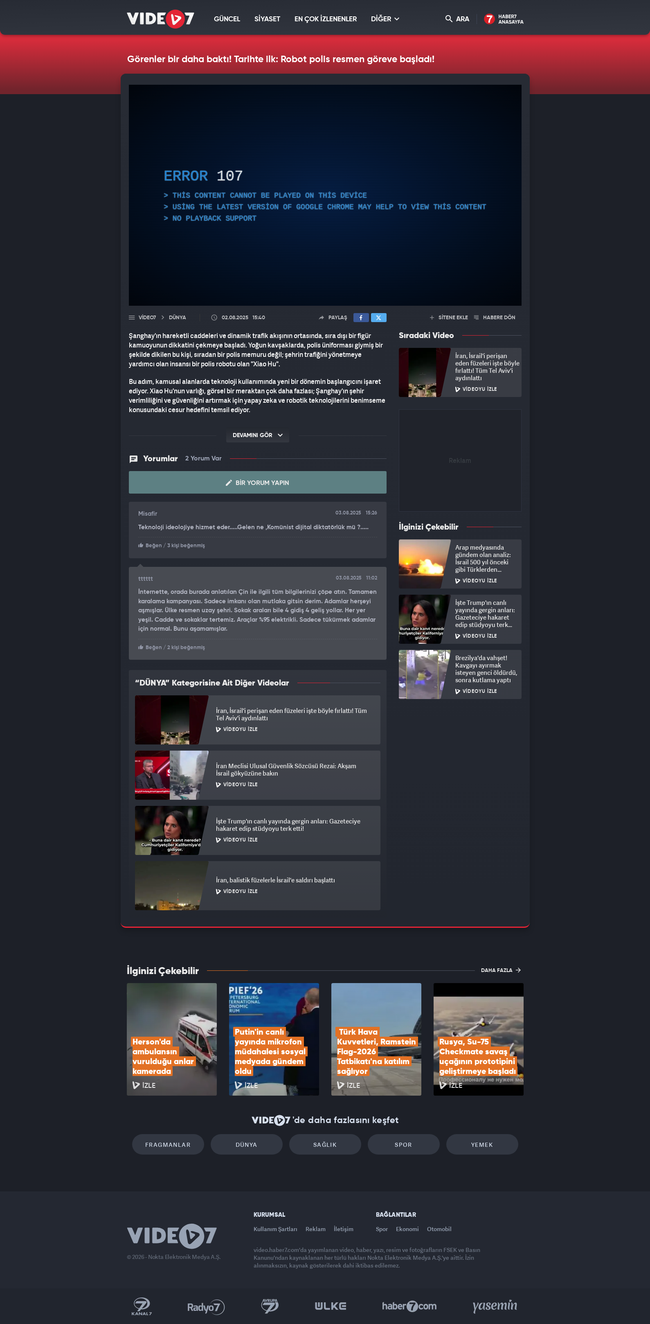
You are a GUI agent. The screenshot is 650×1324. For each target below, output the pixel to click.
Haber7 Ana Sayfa (504, 19)
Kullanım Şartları (275, 1229)
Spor (403, 1144)
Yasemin (496, 1306)
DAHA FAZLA (501, 970)
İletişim (343, 1229)
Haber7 (409, 1306)
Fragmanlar (168, 1144)
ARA (457, 19)
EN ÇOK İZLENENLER (326, 19)
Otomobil (439, 1229)
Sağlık (325, 1144)
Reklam (316, 1229)
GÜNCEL (227, 19)
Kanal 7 (141, 1306)
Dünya (247, 1144)
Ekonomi (407, 1229)
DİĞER (385, 19)
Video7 (147, 317)
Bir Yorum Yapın (257, 483)
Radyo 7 (206, 1306)
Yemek (482, 1144)
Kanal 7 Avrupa (270, 1306)
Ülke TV (330, 1306)
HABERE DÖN (494, 317)
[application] (325, 195)
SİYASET (267, 19)
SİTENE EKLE (449, 317)
